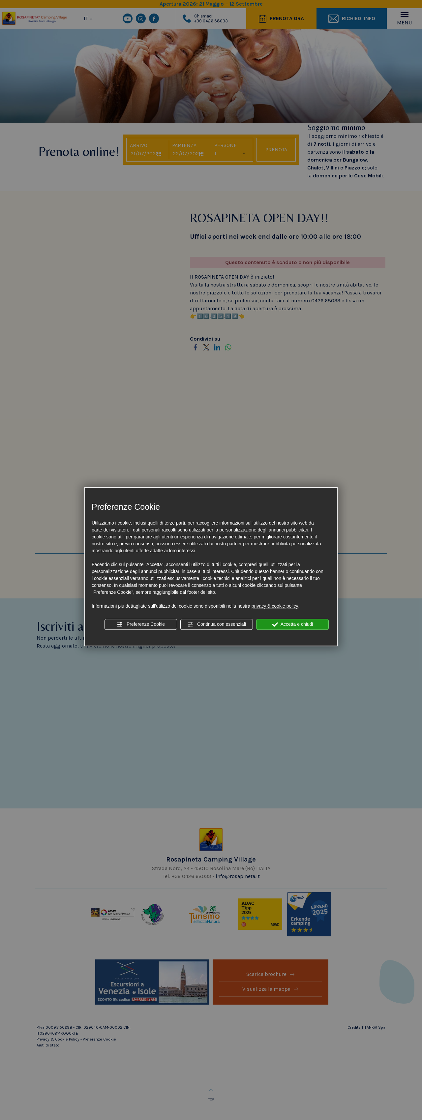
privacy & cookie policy (275, 606)
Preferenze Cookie (141, 624)
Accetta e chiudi (292, 624)
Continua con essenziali (216, 624)
